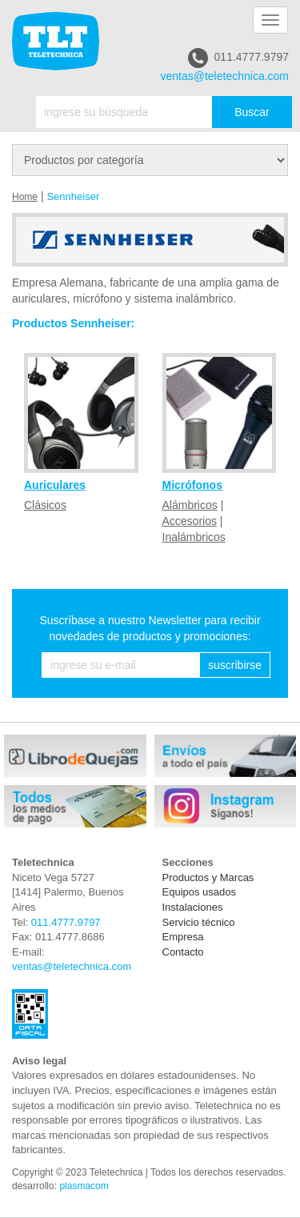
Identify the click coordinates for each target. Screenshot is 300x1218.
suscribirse (235, 665)
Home (25, 196)
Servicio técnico (198, 922)
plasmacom (83, 1186)
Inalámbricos (194, 537)
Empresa (183, 937)
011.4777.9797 (238, 58)
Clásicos (45, 505)
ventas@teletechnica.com (224, 76)
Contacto (183, 952)
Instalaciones (192, 907)
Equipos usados (199, 892)
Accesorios (189, 521)
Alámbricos (190, 505)
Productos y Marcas (208, 877)
